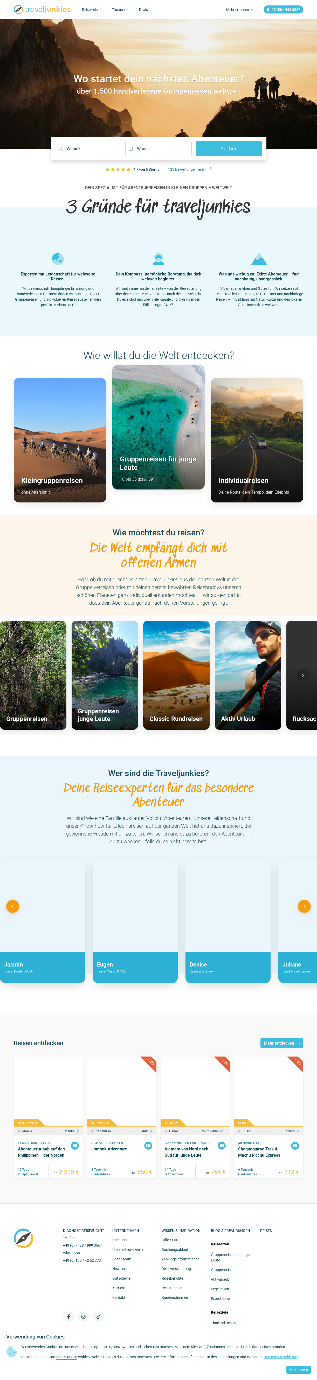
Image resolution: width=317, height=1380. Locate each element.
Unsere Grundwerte (127, 1249)
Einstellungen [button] (66, 1356)
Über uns (119, 1239)
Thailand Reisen (223, 1322)
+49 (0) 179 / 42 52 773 (82, 1260)
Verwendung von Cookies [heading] (35, 1337)
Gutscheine (121, 1278)
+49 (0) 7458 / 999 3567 (82, 1245)
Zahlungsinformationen (180, 1259)
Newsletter (121, 1268)
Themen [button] (120, 9)
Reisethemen (172, 1287)
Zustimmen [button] (298, 1369)
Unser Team (121, 1259)
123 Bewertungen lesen (189, 169)
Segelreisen (220, 1288)
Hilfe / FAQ (170, 1239)
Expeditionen (221, 1298)
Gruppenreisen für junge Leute (230, 1257)
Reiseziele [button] (91, 9)
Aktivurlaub (220, 1279)
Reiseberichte (172, 1278)
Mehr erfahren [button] (239, 9)
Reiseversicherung (176, 1268)
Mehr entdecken (282, 1043)
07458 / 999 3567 (283, 9)
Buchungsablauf (175, 1249)
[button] (14, 675)
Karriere (118, 1287)
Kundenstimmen (175, 1297)
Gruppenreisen (223, 1269)
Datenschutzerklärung (281, 1356)
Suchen (229, 148)
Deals (143, 9)
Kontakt (118, 1297)
